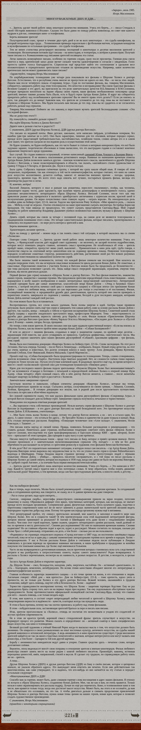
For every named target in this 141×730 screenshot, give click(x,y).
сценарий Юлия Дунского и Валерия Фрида (109, 154)
